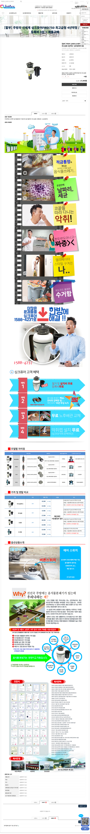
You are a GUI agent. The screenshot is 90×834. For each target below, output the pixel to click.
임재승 (82, 39)
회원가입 (76, 1)
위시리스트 (74, 95)
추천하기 (74, 99)
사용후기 (68, 13)
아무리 (82, 36)
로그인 (71, 1)
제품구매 (40, 13)
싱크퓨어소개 (12, 13)
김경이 (82, 33)
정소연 (82, 30)
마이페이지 (82, 1)
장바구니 (87, 1)
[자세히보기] (85, 20)
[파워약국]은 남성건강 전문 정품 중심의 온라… (48, 10)
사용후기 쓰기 (82, 808)
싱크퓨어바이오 (27, 13)
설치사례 (54, 13)
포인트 (63, 66)
